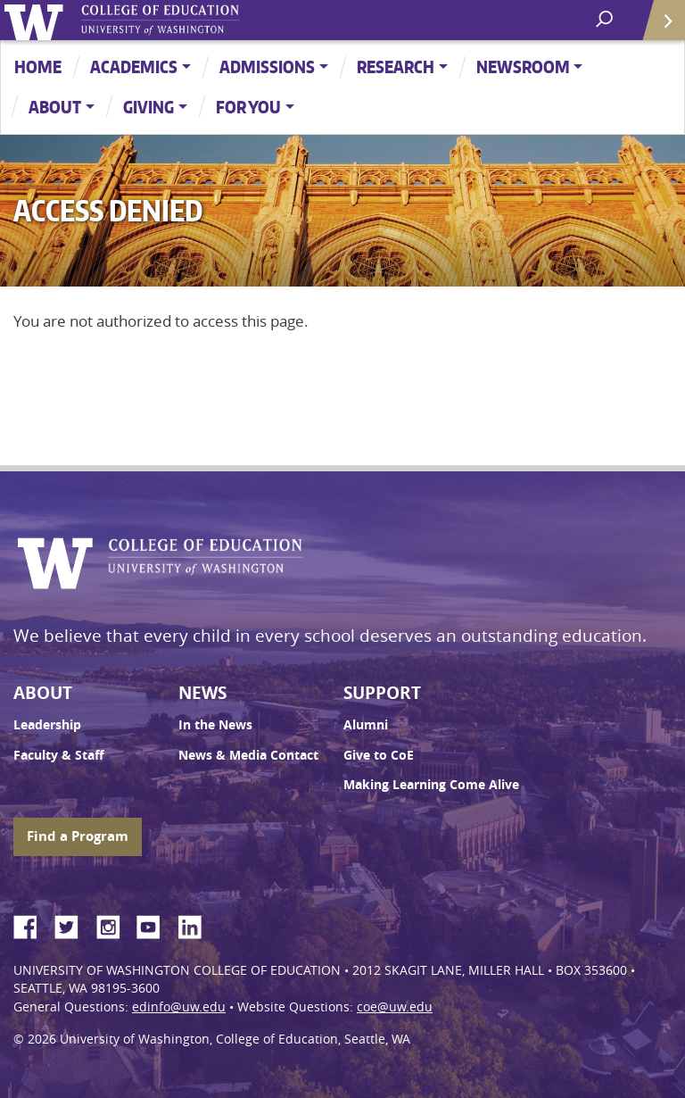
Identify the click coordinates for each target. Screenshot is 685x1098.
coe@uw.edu (395, 1007)
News (202, 692)
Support (382, 692)
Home (38, 66)
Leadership (47, 725)
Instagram (114, 924)
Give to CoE (378, 755)
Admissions (267, 66)
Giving (148, 107)
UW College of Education (191, 20)
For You (248, 107)
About (55, 107)
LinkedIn (196, 924)
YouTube (155, 924)
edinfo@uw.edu (179, 1007)
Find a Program (77, 836)
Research (395, 66)
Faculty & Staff (58, 755)
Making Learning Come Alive (431, 785)
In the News (215, 725)
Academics (133, 66)
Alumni (365, 725)
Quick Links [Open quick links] (657, 27)
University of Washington (37, 20)
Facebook (32, 924)
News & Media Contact (248, 755)
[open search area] (606, 19)
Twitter (73, 924)
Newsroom (523, 66)
